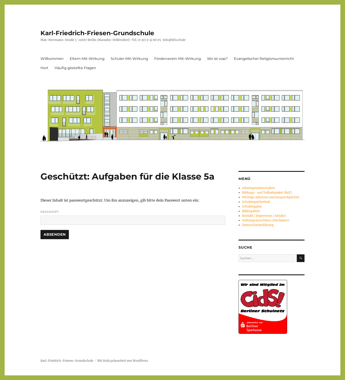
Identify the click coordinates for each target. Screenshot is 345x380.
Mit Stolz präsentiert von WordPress (122, 361)
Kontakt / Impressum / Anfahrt (264, 216)
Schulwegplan (252, 206)
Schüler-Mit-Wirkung (129, 59)
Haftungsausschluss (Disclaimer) (265, 220)
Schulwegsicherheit (256, 202)
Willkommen (52, 59)
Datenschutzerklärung (258, 225)
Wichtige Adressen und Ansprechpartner (270, 197)
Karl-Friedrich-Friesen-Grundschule (97, 33)
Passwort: (132, 217)
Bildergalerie (251, 211)
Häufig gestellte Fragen (75, 68)
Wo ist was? (217, 59)
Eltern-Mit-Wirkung (87, 59)
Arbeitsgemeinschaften (258, 188)
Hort (44, 68)
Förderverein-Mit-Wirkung (177, 59)
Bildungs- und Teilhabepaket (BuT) (267, 193)
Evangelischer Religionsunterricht (264, 59)
